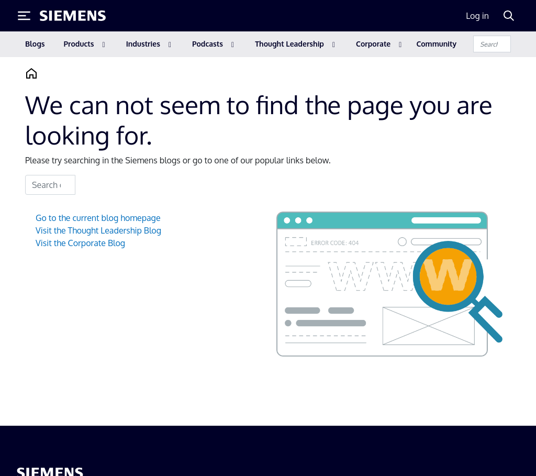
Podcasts (207, 43)
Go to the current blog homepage (98, 218)
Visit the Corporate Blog (80, 243)
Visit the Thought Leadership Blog (98, 230)
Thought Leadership (289, 43)
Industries (143, 43)
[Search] (508, 15)
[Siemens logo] (73, 15)
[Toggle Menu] (24, 15)
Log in (477, 15)
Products (79, 43)
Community (436, 43)
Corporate (373, 43)
